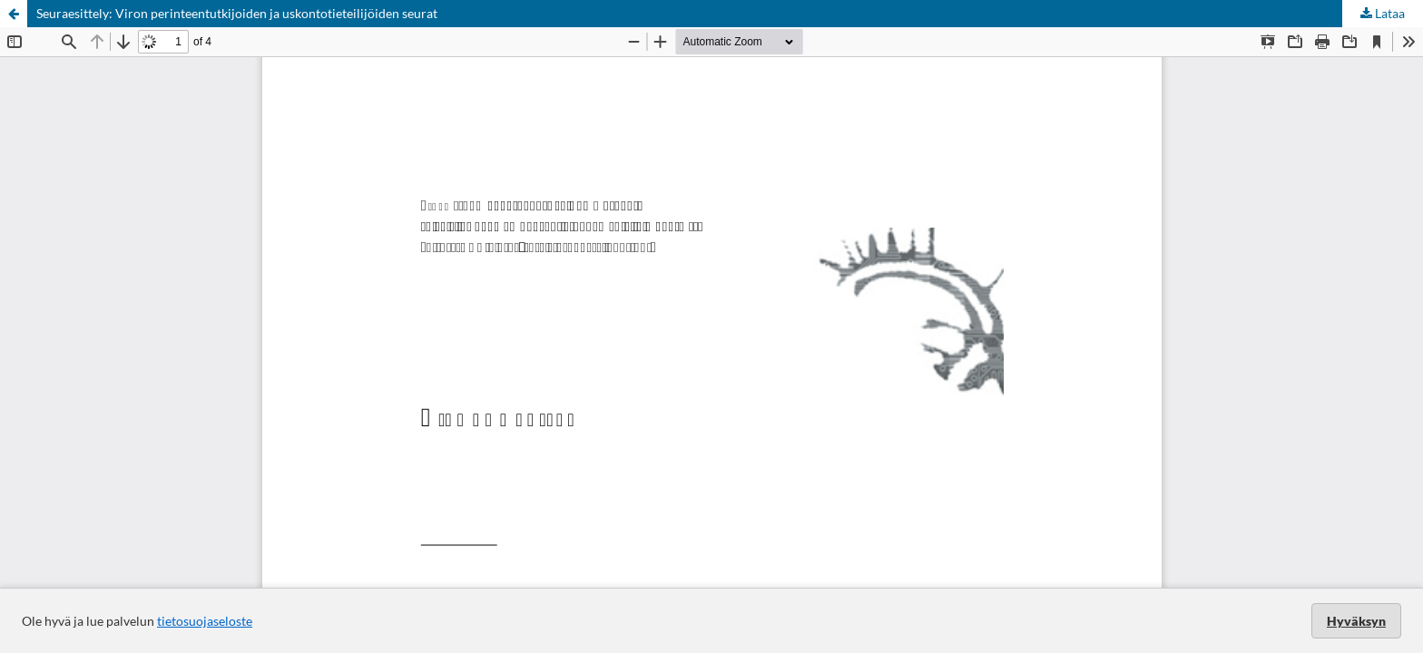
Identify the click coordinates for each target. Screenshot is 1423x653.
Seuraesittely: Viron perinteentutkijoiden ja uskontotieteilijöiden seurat (236, 13)
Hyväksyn (1356, 621)
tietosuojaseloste (204, 621)
